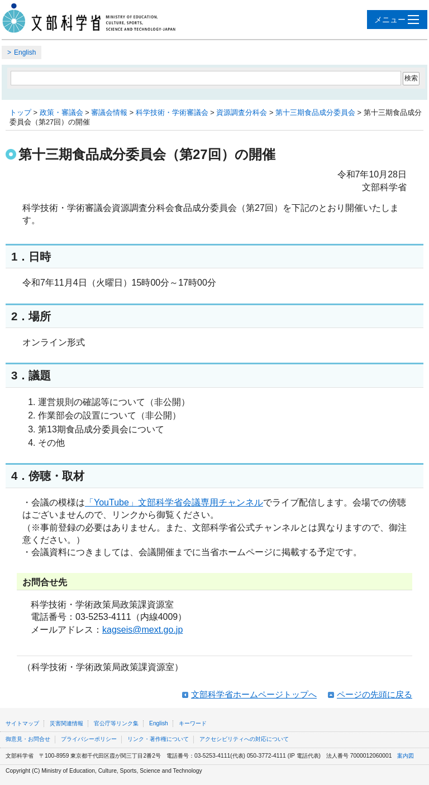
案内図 (405, 756)
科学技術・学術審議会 (172, 112)
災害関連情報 (66, 723)
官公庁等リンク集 (116, 723)
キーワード (193, 723)
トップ (20, 112)
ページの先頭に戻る (374, 694)
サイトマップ (22, 723)
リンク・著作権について (158, 739)
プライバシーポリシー (89, 739)
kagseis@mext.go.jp (142, 629)
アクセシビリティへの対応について (244, 739)
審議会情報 (109, 112)
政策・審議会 (61, 112)
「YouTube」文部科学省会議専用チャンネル (174, 502)
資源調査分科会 (241, 112)
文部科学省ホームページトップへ (254, 694)
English (25, 52)
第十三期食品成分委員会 (315, 112)
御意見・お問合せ (28, 739)
